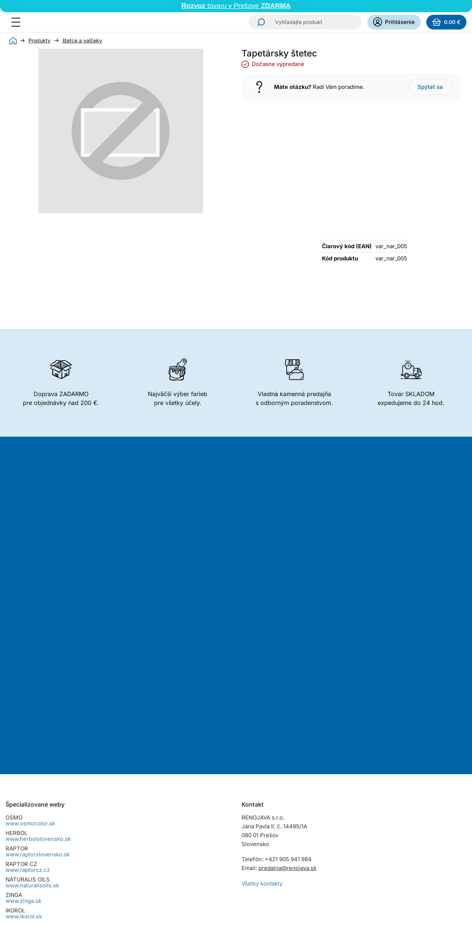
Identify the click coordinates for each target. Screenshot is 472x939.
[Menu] (18, 22)
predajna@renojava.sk (287, 728)
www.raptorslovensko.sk (38, 714)
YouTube (289, 828)
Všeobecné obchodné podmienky (49, 824)
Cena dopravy (24, 833)
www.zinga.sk (23, 761)
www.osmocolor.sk (30, 683)
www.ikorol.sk (24, 776)
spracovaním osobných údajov (313, 574)
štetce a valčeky (82, 41)
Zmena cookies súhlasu (36, 895)
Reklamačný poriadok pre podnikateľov (56, 868)
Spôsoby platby (26, 842)
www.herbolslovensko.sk (38, 699)
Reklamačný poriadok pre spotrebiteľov (57, 859)
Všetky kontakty (262, 743)
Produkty (39, 41)
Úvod (13, 40)
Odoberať (261, 602)
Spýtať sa (430, 86)
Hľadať (259, 22)
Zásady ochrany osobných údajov (49, 877)
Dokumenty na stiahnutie (38, 886)
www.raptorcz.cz (28, 730)
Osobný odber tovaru (33, 851)
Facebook (268, 828)
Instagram (248, 828)
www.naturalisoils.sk (32, 745)
